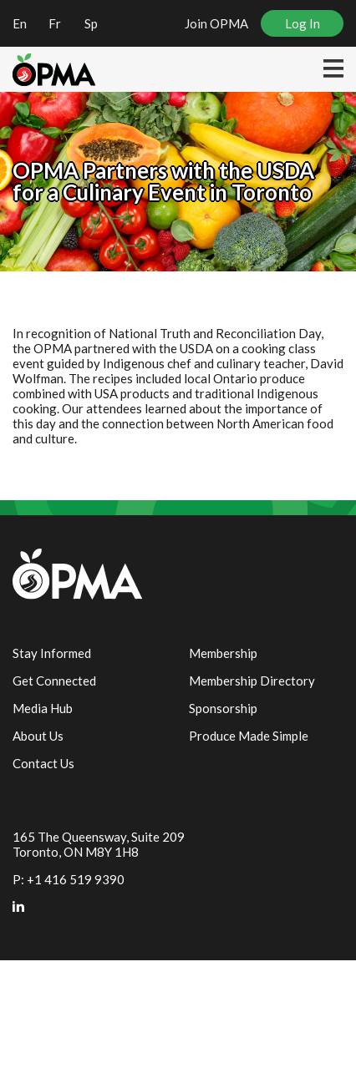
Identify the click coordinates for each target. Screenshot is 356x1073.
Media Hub (43, 708)
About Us (38, 735)
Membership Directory (252, 680)
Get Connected (54, 680)
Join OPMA (216, 23)
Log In (302, 23)
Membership (223, 653)
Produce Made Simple (248, 735)
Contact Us (43, 763)
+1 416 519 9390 (76, 879)
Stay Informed (52, 653)
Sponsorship (223, 708)
